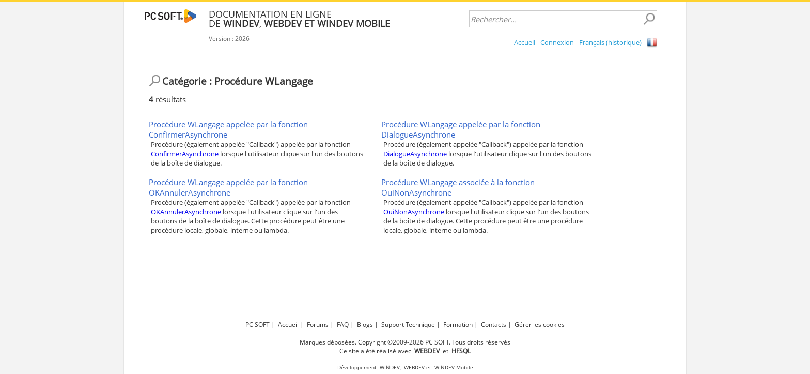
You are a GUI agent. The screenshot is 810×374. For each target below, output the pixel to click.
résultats (167, 99)
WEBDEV (414, 367)
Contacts (493, 324)
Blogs (365, 324)
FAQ (343, 324)
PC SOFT (257, 324)
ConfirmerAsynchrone (185, 153)
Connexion (557, 42)
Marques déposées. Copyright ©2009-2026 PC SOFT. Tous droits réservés (405, 342)
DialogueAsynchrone (415, 153)
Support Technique (408, 324)
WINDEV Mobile (453, 367)
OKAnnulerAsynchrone (186, 211)
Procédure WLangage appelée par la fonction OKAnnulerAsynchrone (228, 187)
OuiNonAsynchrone (413, 211)
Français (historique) (610, 42)
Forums (318, 324)
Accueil (524, 42)
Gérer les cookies (540, 324)
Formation (458, 324)
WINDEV (390, 367)
